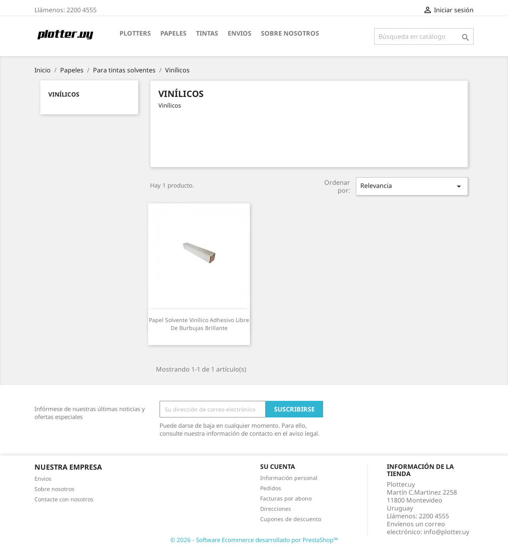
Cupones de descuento (290, 519)
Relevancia (411, 186)
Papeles (173, 33)
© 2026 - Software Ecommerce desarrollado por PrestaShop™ (254, 540)
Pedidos (270, 488)
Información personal (289, 478)
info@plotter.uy (446, 531)
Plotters (135, 33)
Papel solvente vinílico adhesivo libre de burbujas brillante (199, 324)
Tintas (207, 33)
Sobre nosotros (290, 33)
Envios (239, 33)
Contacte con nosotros (63, 499)
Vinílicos (63, 94)
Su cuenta (277, 466)
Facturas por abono (286, 498)
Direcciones (275, 508)
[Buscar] (424, 36)
